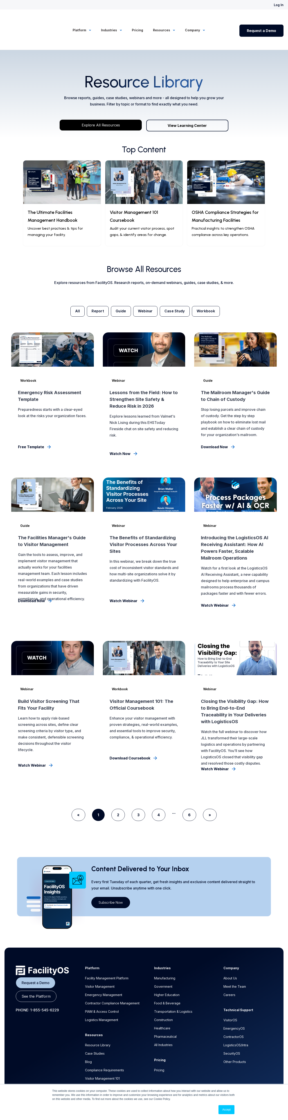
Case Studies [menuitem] (95, 1031)
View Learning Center (187, 103)
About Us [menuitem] (230, 956)
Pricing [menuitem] (137, 19)
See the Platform (36, 974)
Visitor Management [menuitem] (100, 964)
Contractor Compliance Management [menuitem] (112, 981)
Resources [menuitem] (162, 19)
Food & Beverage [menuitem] (167, 981)
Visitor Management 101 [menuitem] (102, 1056)
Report (94, 289)
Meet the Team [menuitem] (234, 964)
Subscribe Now (111, 880)
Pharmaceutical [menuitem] (165, 1014)
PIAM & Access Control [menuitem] (102, 989)
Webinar (146, 289)
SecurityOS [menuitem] (231, 1031)
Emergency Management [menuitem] (103, 973)
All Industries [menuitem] (163, 1023)
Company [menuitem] (193, 19)
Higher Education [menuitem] (167, 973)
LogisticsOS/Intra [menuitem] (235, 1023)
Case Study (177, 289)
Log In (279, 5)
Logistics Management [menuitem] (101, 998)
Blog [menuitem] (88, 1040)
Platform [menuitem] (80, 19)
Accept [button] (226, 1109)
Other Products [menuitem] (234, 1040)
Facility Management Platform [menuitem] (106, 956)
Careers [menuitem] (229, 973)
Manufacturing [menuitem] (164, 956)
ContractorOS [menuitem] (233, 1015)
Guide (119, 289)
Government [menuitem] (163, 964)
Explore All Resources (101, 102)
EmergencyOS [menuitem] (234, 1006)
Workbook (210, 289)
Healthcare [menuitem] (162, 1006)
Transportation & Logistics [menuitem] (173, 989)
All (72, 289)
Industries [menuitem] (109, 19)
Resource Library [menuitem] (97, 1023)
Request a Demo (261, 19)
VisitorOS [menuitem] (230, 998)
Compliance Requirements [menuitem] (104, 1048)
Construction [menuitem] (163, 998)
